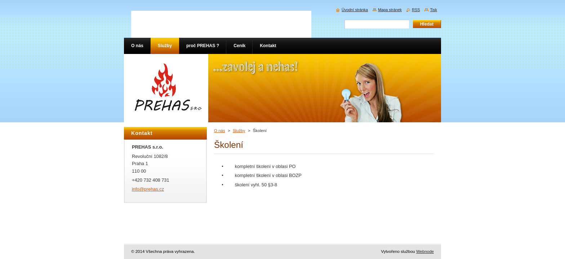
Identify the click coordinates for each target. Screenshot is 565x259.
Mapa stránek (390, 10)
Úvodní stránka (355, 10)
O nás (219, 130)
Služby (239, 130)
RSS (416, 10)
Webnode (425, 251)
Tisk (433, 10)
